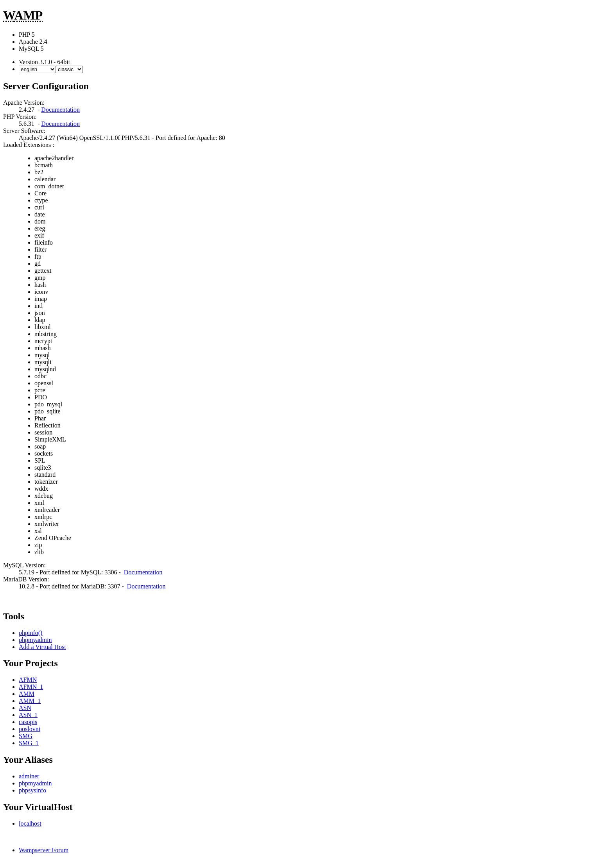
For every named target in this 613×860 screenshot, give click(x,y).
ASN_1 (28, 715)
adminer (29, 776)
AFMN (28, 679)
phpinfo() (30, 632)
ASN (25, 707)
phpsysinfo (32, 790)
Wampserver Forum (43, 850)
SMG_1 (29, 743)
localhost (30, 823)
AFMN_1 (31, 686)
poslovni (29, 729)
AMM (26, 693)
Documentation (60, 109)
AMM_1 (30, 700)
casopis (28, 722)
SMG (25, 736)
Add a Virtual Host (42, 647)
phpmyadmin (35, 640)
